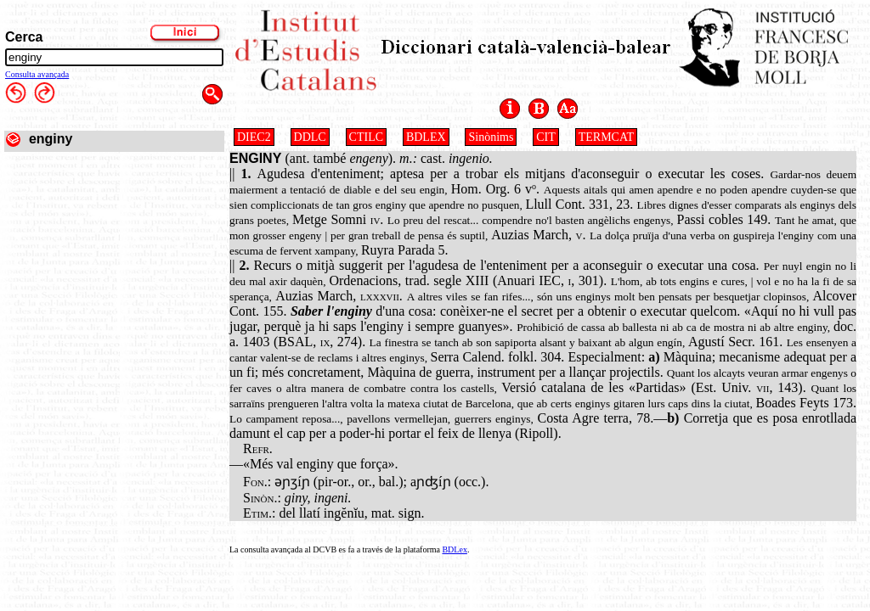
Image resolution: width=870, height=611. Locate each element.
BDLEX (426, 137)
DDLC (310, 137)
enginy (51, 139)
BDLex (454, 549)
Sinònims (490, 137)
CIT (546, 137)
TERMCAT (606, 137)
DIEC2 (254, 137)
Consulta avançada (37, 74)
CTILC (366, 137)
